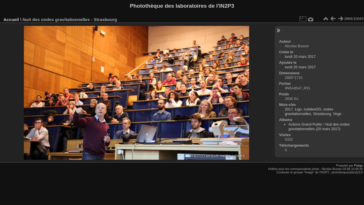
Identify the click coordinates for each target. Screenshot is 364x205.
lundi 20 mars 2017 (300, 56)
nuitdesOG (312, 109)
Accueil (11, 19)
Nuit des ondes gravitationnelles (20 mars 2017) (319, 126)
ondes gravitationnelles (309, 111)
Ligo (298, 109)
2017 (289, 109)
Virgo (337, 114)
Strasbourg (322, 114)
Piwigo (358, 165)
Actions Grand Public (305, 124)
